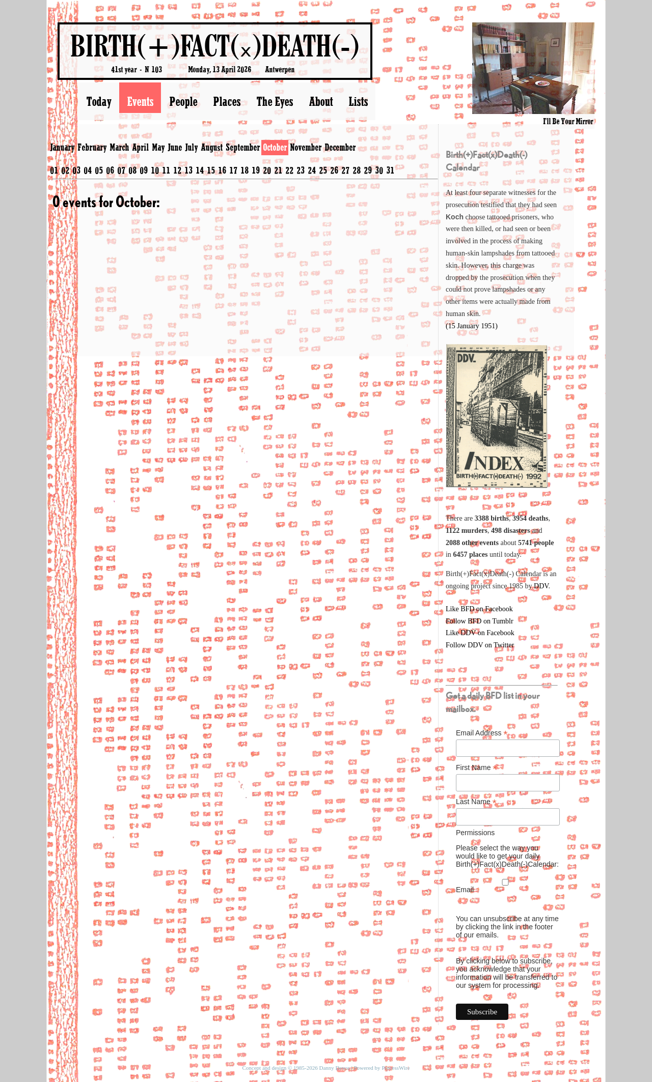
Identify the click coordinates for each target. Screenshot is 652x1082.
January (62, 147)
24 (312, 170)
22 (289, 170)
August (212, 147)
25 (323, 170)
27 (345, 170)
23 (300, 170)
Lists (358, 101)
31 (390, 170)
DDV (541, 586)
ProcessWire (396, 1068)
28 (356, 170)
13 (188, 170)
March (119, 147)
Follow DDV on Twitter (480, 645)
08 (132, 170)
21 (278, 170)
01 (54, 170)
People (183, 101)
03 (76, 170)
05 (99, 170)
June (175, 147)
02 (65, 170)
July (191, 147)
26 (334, 170)
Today (98, 101)
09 (144, 170)
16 (222, 170)
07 (121, 170)
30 (379, 170)
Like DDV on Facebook (480, 633)
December (340, 147)
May (158, 147)
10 (155, 170)
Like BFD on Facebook (479, 609)
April (140, 147)
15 (211, 170)
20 (267, 170)
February (91, 147)
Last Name (476, 802)
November (305, 147)
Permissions (475, 833)
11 (166, 170)
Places (226, 101)
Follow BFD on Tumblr (479, 621)
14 (200, 170)
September (243, 147)
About (321, 101)
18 (244, 170)
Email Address (482, 733)
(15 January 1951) (472, 326)
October (275, 147)
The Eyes (274, 101)
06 (110, 170)
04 (88, 170)
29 (368, 170)
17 (233, 170)
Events (140, 101)
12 (177, 170)
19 (256, 170)
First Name (476, 768)
